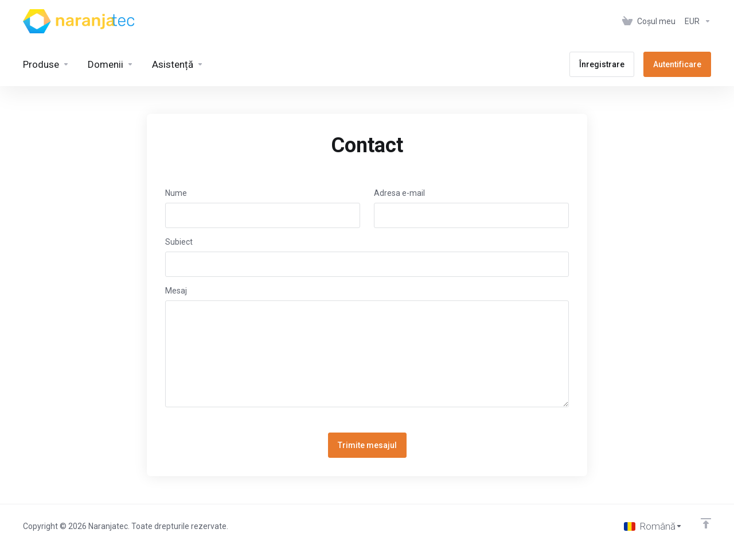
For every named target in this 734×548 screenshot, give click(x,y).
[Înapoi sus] (706, 523)
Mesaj (176, 290)
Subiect (179, 241)
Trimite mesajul (367, 445)
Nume (176, 193)
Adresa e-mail (399, 193)
